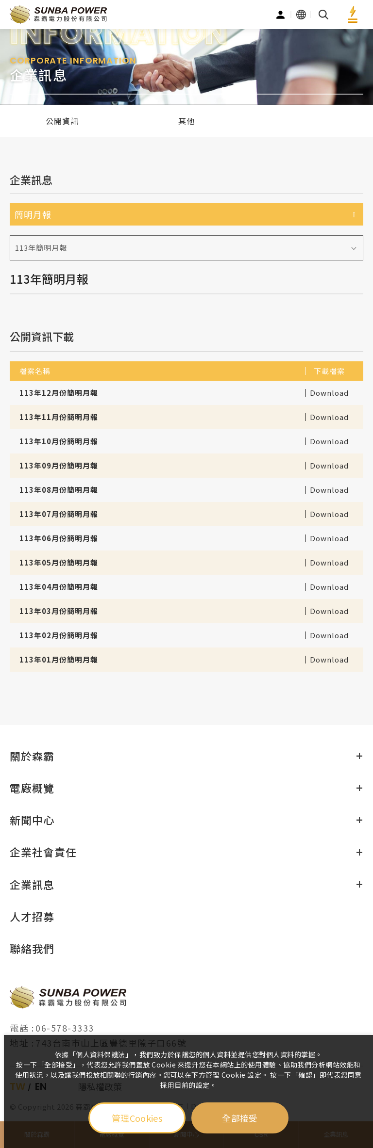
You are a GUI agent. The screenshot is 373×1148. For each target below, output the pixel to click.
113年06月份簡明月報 (58, 538)
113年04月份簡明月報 (58, 587)
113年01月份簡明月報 (58, 659)
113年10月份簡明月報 (58, 441)
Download (329, 390)
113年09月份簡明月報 (58, 465)
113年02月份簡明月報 (58, 635)
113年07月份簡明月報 (58, 514)
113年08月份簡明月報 (58, 490)
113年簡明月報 (41, 248)
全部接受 (239, 1118)
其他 (186, 121)
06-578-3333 (64, 1027)
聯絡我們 (32, 948)
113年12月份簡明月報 (58, 393)
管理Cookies (137, 1118)
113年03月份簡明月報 (58, 611)
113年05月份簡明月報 (58, 562)
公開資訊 (62, 121)
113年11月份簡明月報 (58, 417)
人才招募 (32, 916)
